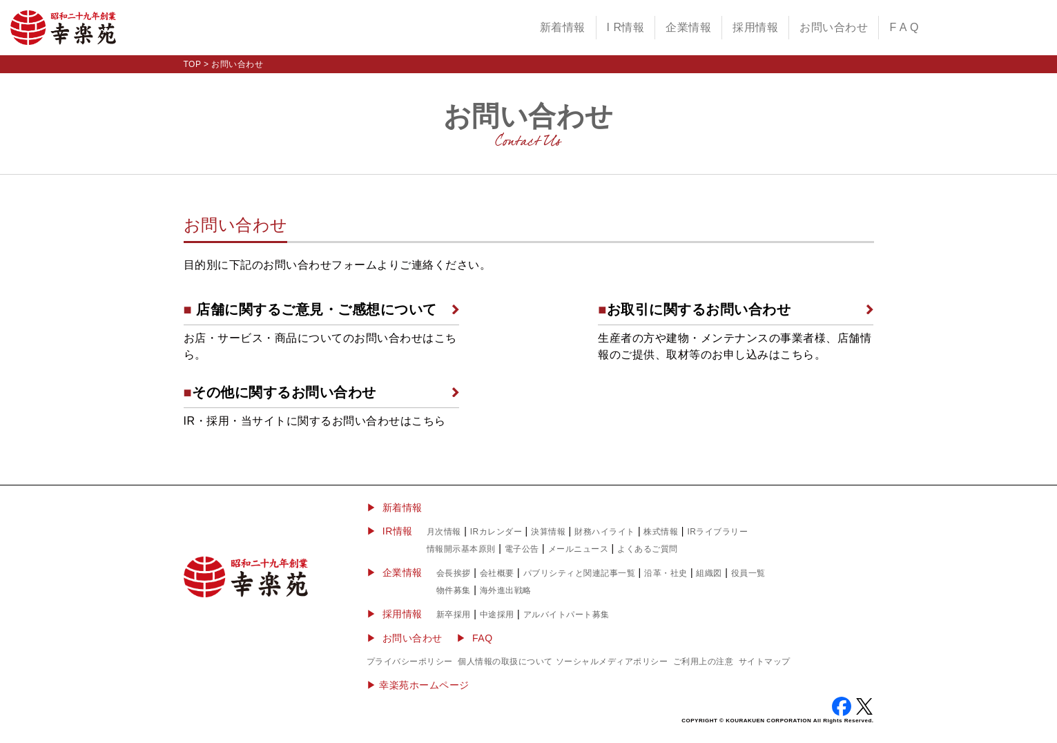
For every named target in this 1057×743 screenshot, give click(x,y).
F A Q (904, 27)
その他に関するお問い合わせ (280, 392)
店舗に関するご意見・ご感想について (310, 309)
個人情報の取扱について (505, 661)
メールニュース (578, 549)
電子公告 (522, 549)
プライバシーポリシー (410, 661)
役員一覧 (748, 573)
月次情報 (444, 532)
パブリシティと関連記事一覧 (579, 573)
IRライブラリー (717, 532)
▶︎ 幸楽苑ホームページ (418, 685)
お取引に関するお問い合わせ (694, 309)
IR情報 (397, 531)
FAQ (482, 638)
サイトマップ (765, 661)
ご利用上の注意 (703, 661)
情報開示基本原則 (461, 549)
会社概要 (497, 573)
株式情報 (660, 532)
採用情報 (755, 27)
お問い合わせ (833, 27)
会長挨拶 (453, 573)
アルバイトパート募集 (566, 614)
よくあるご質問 (647, 549)
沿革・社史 (666, 573)
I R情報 (626, 27)
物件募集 (453, 590)
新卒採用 (453, 614)
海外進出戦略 (506, 590)
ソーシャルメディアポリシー (612, 661)
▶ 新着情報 (395, 507)
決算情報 (548, 532)
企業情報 (688, 27)
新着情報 (562, 27)
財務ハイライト (604, 532)
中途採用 (497, 614)
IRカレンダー (496, 532)
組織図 (709, 573)
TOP (193, 64)
